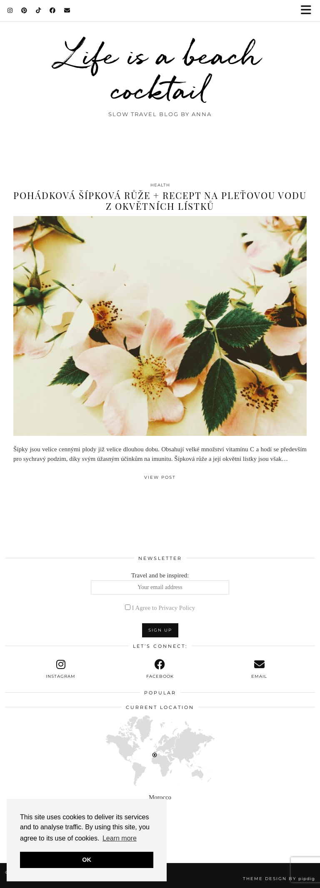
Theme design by (279, 878)
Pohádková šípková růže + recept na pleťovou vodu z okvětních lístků (160, 200)
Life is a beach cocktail (160, 72)
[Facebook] (53, 10)
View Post (160, 477)
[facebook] (160, 669)
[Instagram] (10, 10)
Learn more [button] (119, 838)
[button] (309, 10)
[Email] (67, 10)
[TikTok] (38, 10)
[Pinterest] (24, 10)
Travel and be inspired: (160, 583)
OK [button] (86, 859)
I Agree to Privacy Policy (163, 607)
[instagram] (60, 669)
